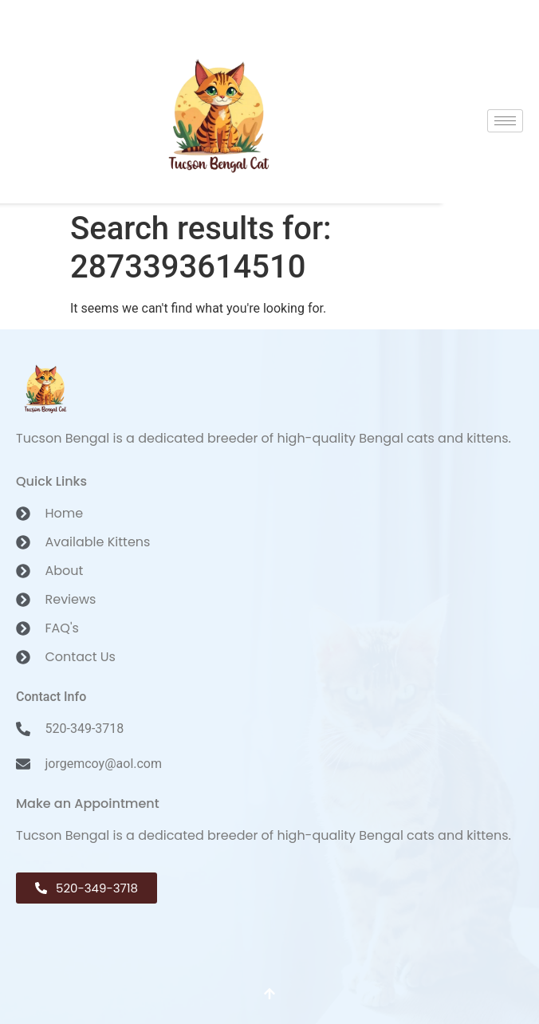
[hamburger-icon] (505, 120)
